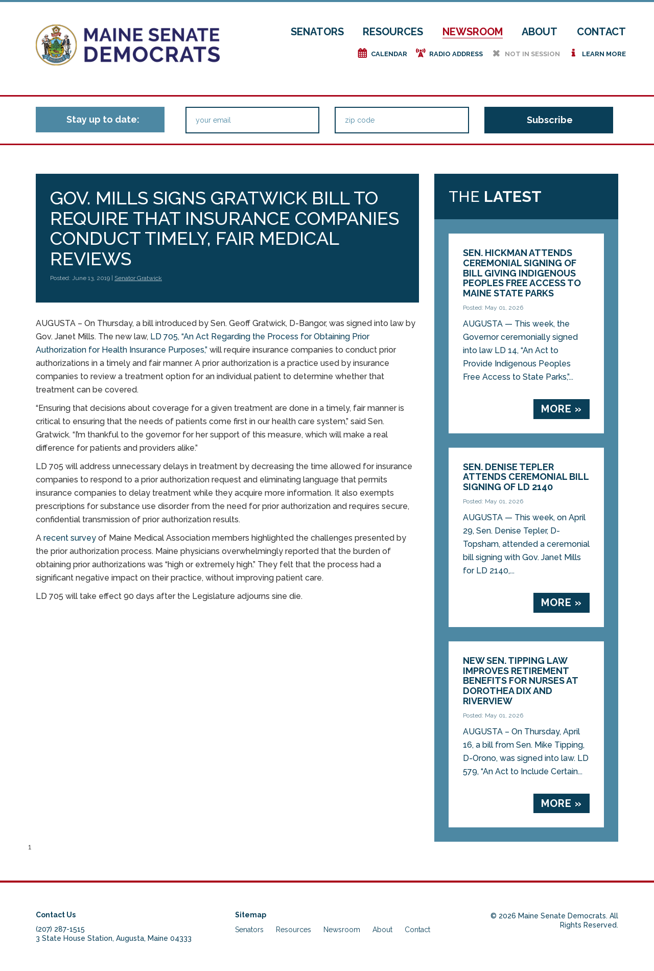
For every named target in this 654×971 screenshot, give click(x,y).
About (539, 32)
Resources (393, 32)
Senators (317, 32)
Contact (601, 32)
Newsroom (472, 32)
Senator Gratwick (138, 278)
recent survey (69, 538)
